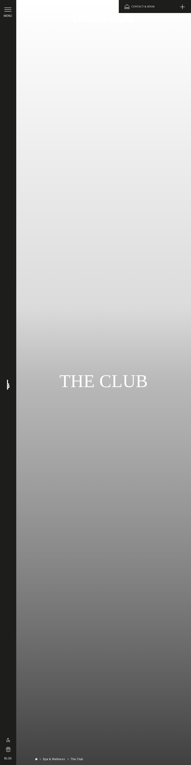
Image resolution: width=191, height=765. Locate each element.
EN (8, 739)
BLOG (8, 757)
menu (8, 17)
